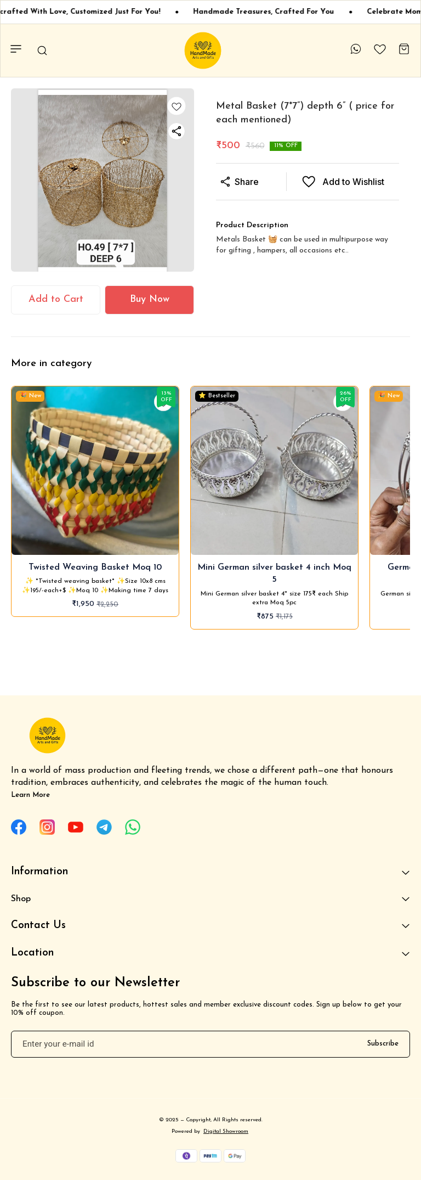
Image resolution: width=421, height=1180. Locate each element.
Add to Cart (56, 299)
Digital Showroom (225, 1131)
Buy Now (149, 299)
